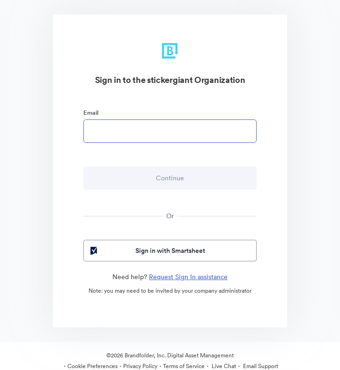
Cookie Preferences (92, 366)
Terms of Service (184, 366)
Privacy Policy (140, 366)
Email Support (260, 366)
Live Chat (223, 366)
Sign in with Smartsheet (147, 250)
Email (90, 113)
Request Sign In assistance (188, 277)
